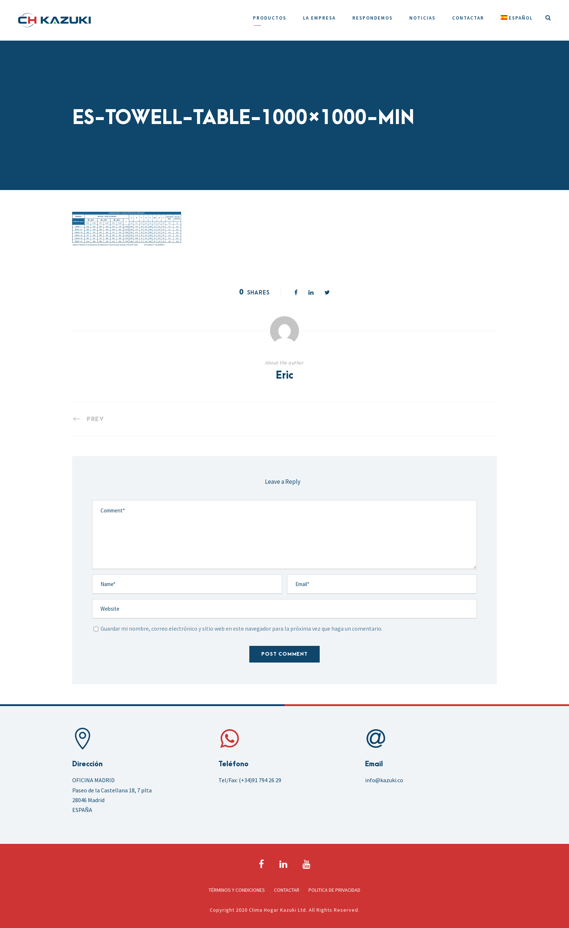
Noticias (422, 18)
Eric (284, 375)
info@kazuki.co (384, 780)
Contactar (468, 18)
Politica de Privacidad (334, 890)
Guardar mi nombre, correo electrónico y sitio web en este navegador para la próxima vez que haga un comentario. (241, 628)
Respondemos (372, 18)
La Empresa (319, 18)
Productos (269, 18)
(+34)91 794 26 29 (260, 780)
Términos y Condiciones (237, 890)
